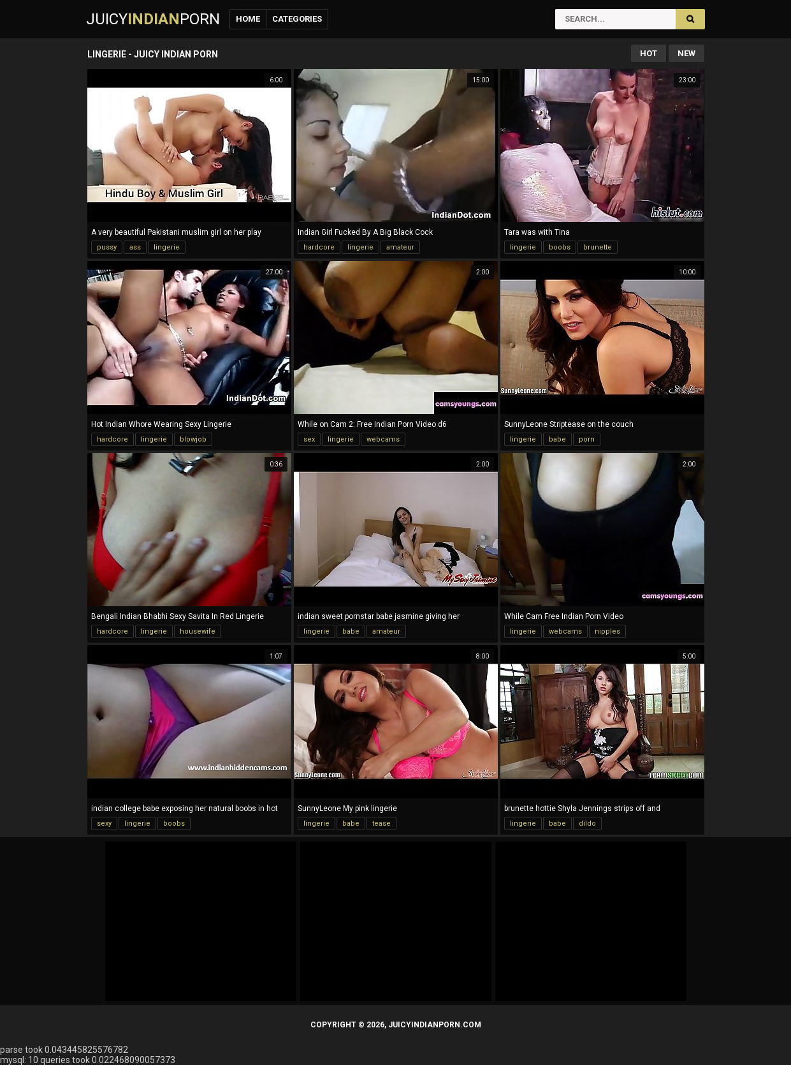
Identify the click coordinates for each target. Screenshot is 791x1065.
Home (248, 19)
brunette (597, 247)
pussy (107, 247)
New (686, 53)
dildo (587, 823)
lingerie (167, 247)
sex (309, 439)
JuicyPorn (153, 19)
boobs (559, 247)
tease (381, 823)
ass (135, 247)
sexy (104, 823)
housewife (197, 631)
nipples (607, 631)
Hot (648, 53)
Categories (297, 19)
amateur (400, 247)
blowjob (193, 439)
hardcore (319, 247)
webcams (383, 439)
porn (587, 439)
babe (557, 439)
